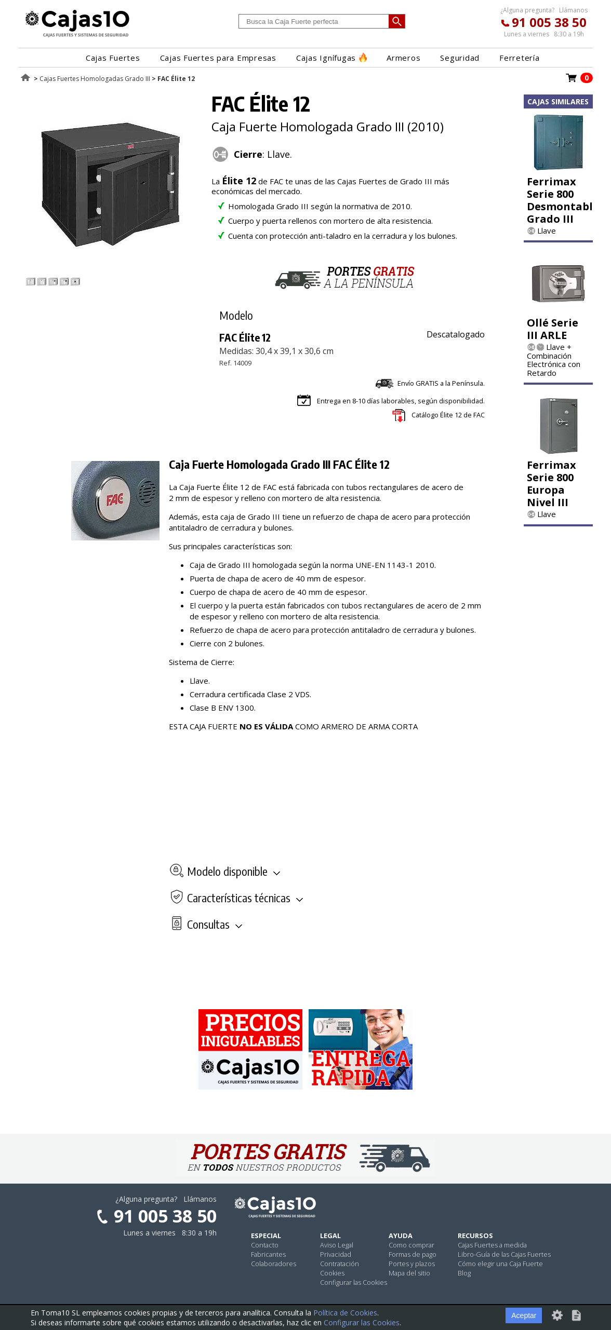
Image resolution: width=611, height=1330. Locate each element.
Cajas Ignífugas (331, 57)
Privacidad (335, 1254)
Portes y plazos (412, 1263)
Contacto (264, 1245)
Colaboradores (273, 1263)
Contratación (339, 1263)
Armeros (403, 57)
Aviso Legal (336, 1245)
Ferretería (519, 57)
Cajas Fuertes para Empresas (218, 57)
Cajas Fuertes (113, 57)
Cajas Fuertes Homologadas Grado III (94, 78)
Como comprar (411, 1245)
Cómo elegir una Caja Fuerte (500, 1263)
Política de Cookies (345, 1313)
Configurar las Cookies (353, 1282)
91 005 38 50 (549, 22)
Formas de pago (412, 1254)
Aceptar (523, 1315)
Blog (464, 1273)
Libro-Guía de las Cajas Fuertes (504, 1254)
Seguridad (460, 57)
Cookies (332, 1273)
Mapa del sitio (409, 1273)
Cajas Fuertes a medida (492, 1245)
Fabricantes (268, 1254)
